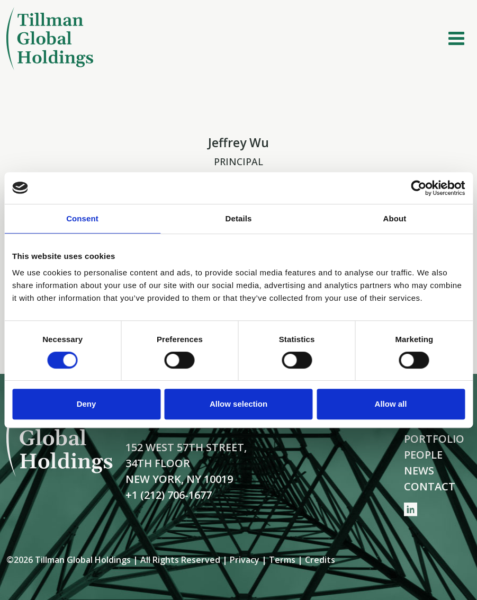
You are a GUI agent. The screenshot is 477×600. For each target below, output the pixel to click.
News (419, 470)
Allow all (391, 403)
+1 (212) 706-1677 (168, 495)
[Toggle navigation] (456, 38)
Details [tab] (239, 218)
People (423, 454)
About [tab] (395, 218)
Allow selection (238, 403)
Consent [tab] (82, 218)
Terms (282, 560)
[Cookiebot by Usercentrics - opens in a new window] (418, 188)
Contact (429, 486)
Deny (86, 403)
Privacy (244, 560)
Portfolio (434, 439)
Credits (320, 560)
